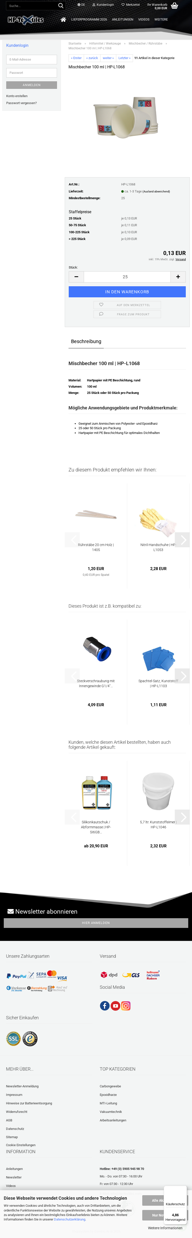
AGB (9, 1120)
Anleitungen (122, 19)
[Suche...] (61, 6)
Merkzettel (131, 5)
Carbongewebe (110, 1086)
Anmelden (32, 85)
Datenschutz (15, 1129)
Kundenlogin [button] (103, 5)
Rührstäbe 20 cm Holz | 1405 (96, 547)
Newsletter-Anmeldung (22, 1086)
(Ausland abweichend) (156, 191)
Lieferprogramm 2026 (89, 19)
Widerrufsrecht (16, 1112)
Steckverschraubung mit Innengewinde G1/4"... (96, 683)
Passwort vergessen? (21, 103)
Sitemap (12, 1137)
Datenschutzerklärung (69, 1219)
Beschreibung (86, 341)
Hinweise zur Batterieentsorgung (29, 1103)
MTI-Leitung (108, 1103)
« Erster (76, 58)
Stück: (73, 267)
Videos (144, 19)
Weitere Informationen (165, 1228)
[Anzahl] (127, 277)
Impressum (14, 1095)
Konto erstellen (17, 96)
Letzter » (124, 58)
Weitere (161, 19)
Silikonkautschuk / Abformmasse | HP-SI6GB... (96, 827)
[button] (81, 5)
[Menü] (184, 1189)
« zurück (92, 58)
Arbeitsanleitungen (113, 1120)
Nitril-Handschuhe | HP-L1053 (158, 547)
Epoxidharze (108, 1095)
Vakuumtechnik (111, 1112)
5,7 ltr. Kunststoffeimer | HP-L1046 (158, 824)
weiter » (108, 58)
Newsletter (14, 1177)
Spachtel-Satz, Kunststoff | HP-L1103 (158, 683)
